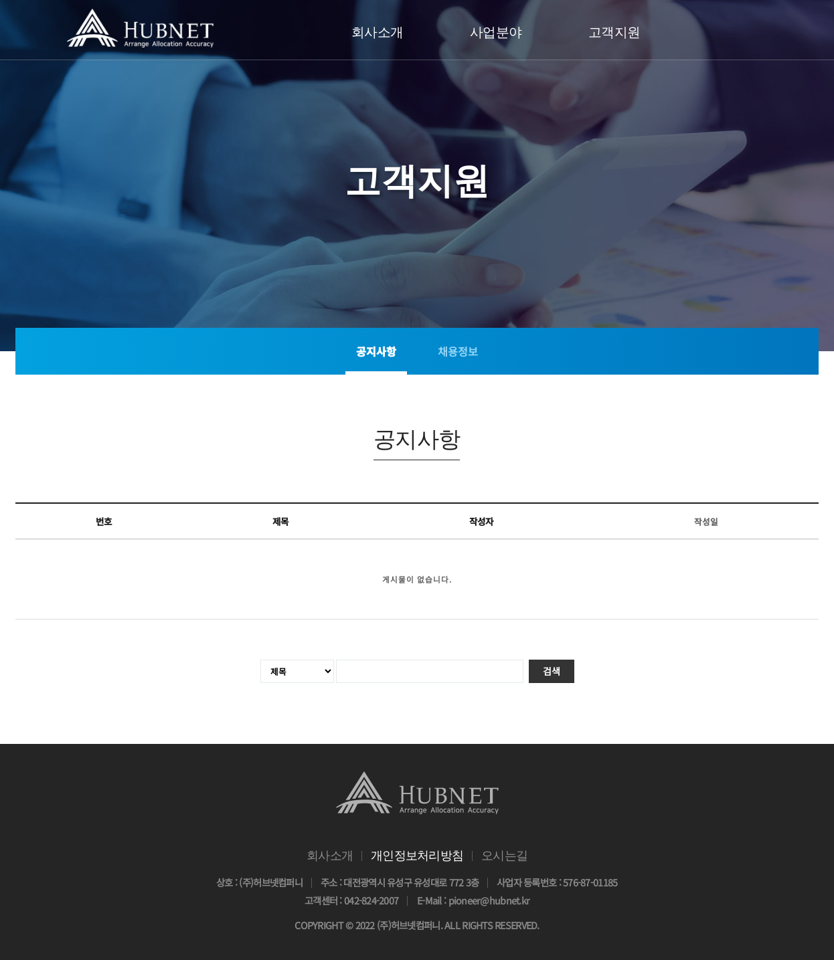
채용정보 (458, 351)
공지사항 (376, 351)
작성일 (706, 521)
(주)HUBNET (140, 27)
